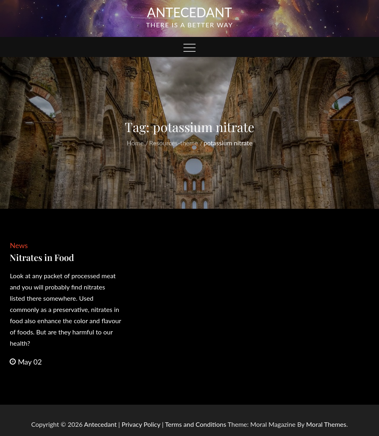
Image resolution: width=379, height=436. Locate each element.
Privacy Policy (141, 424)
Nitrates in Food (42, 257)
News (19, 245)
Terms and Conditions (196, 424)
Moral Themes (326, 424)
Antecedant (189, 12)
